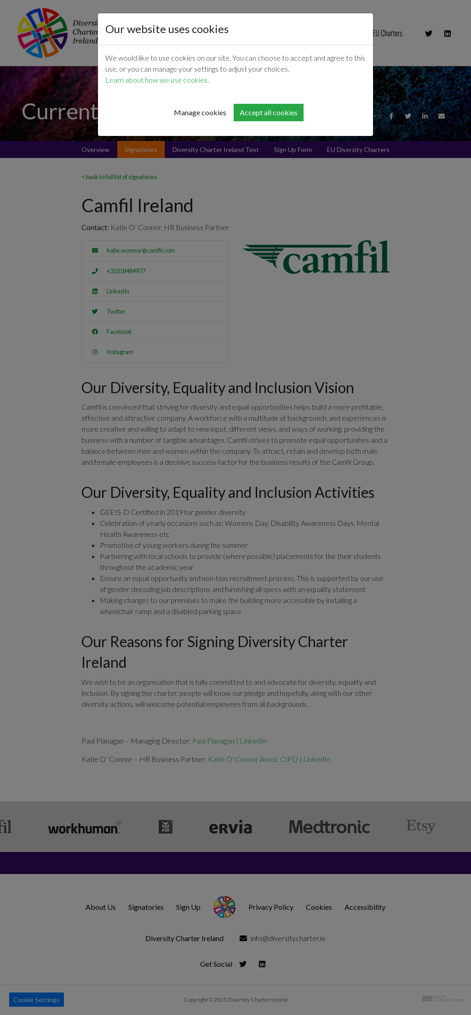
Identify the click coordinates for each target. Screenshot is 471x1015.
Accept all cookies (269, 112)
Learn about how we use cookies (156, 79)
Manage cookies (200, 112)
